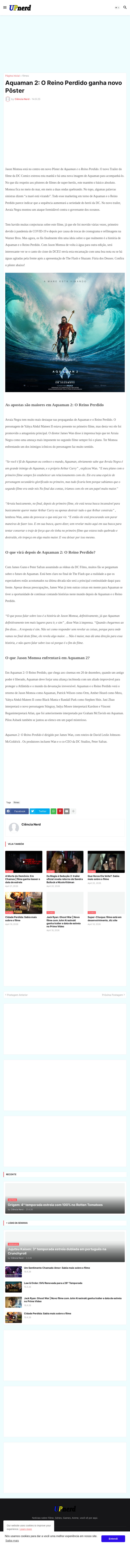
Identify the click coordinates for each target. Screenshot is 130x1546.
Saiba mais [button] (12, 1540)
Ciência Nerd (31, 824)
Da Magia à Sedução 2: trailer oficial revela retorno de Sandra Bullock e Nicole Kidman (65, 879)
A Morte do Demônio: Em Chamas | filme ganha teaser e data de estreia (22, 879)
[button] (4, 7)
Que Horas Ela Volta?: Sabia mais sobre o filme (103, 877)
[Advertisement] (65, 44)
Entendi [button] (113, 1538)
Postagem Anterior (17, 994)
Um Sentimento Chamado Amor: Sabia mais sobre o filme (57, 1267)
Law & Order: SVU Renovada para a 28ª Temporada (53, 1283)
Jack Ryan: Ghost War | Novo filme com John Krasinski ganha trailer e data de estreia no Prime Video (64, 922)
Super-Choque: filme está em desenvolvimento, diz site (105, 919)
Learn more (26, 1529)
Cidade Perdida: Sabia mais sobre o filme (21, 919)
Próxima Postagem (112, 994)
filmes (25, 76)
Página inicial (12, 76)
